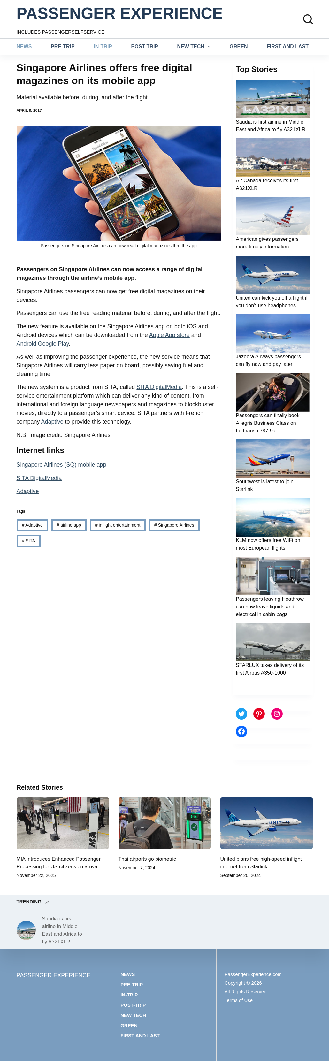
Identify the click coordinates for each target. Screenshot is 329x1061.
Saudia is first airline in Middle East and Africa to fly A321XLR (62, 930)
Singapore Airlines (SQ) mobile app (61, 465)
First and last (288, 46)
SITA (28, 540)
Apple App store (169, 335)
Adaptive (53, 421)
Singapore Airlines (174, 525)
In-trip (103, 46)
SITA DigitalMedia (159, 387)
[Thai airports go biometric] (165, 823)
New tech (195, 46)
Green (239, 46)
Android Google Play (43, 343)
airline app (69, 525)
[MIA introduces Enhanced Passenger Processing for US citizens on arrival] (63, 823)
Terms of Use (239, 1000)
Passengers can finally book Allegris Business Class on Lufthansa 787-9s (267, 423)
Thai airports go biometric (147, 859)
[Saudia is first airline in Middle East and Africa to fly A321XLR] (26, 930)
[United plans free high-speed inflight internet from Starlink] (266, 823)
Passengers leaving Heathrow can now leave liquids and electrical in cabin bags (270, 606)
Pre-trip (63, 46)
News (24, 46)
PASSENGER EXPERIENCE (120, 13)
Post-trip (144, 46)
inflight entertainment (118, 525)
